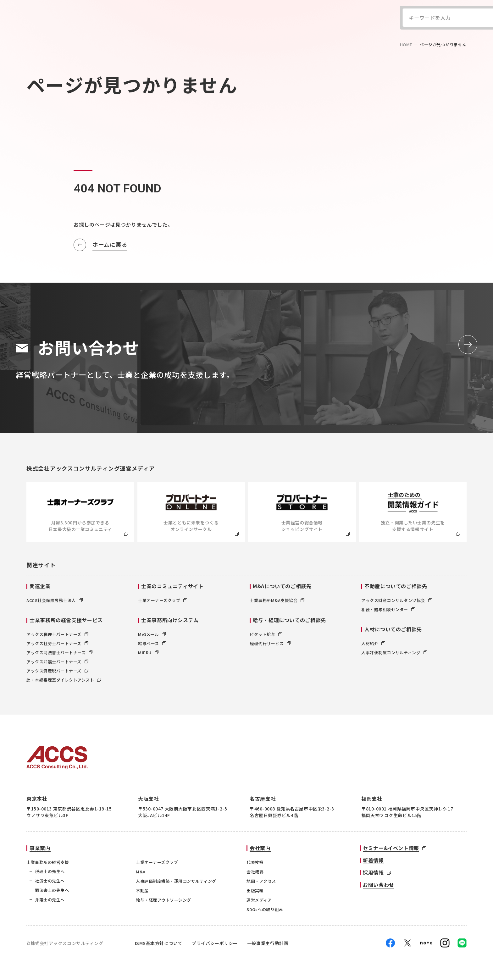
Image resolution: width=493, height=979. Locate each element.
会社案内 (260, 848)
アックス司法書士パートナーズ (59, 652)
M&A (141, 872)
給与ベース (152, 643)
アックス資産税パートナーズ (57, 671)
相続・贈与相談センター (388, 609)
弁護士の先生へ (50, 900)
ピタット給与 (266, 634)
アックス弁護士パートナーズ (57, 662)
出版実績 (254, 890)
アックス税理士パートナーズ (57, 634)
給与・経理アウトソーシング (163, 900)
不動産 (142, 890)
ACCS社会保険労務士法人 (54, 600)
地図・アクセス (261, 881)
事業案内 (40, 848)
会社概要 (254, 872)
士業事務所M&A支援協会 (277, 600)
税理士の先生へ (50, 871)
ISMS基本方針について (159, 943)
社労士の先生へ (50, 881)
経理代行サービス (270, 643)
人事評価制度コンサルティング (394, 652)
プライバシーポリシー (215, 943)
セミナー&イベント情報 (391, 848)
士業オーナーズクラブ (162, 600)
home (406, 44)
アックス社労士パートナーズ (57, 643)
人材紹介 (373, 643)
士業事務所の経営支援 (47, 862)
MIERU (148, 652)
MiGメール (152, 634)
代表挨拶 (254, 862)
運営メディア (259, 900)
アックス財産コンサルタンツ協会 (396, 600)
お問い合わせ (378, 884)
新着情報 (373, 860)
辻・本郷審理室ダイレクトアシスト (63, 680)
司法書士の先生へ (52, 890)
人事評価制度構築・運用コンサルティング (176, 881)
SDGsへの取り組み (264, 909)
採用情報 (373, 872)
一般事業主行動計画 (267, 943)
